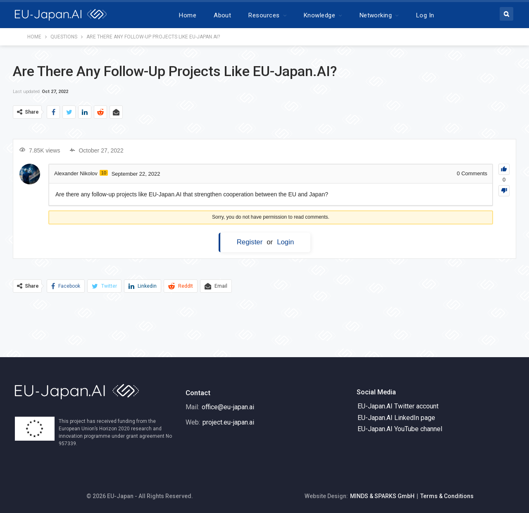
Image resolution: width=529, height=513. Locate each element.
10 (103, 172)
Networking (376, 15)
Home (187, 15)
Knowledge (319, 15)
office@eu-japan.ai (228, 407)
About (222, 15)
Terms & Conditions (447, 496)
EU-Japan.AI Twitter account (397, 406)
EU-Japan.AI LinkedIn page (396, 418)
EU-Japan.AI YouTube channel (399, 429)
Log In (425, 15)
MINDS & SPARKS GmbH (382, 496)
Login (285, 242)
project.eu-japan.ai (228, 422)
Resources (263, 15)
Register (250, 242)
